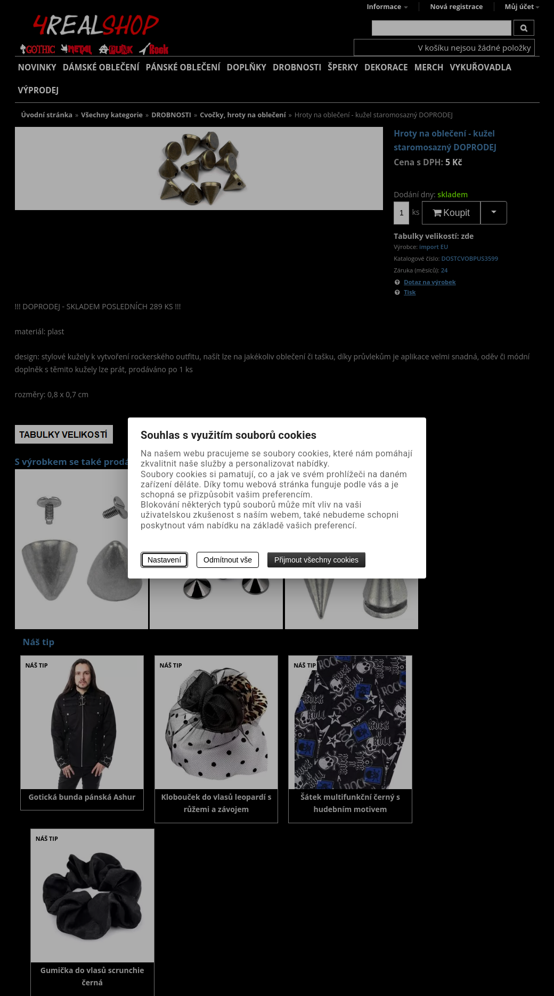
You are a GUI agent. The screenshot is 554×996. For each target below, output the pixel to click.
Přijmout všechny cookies (316, 560)
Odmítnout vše (227, 560)
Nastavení (164, 560)
